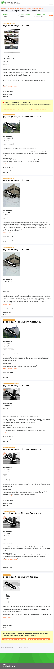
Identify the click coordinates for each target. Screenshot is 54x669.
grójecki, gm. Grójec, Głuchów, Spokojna (20, 577)
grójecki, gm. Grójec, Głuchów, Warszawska (22, 116)
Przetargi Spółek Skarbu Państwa (7, 647)
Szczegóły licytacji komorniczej (10, 86)
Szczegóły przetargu (7, 232)
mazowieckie (23, 8)
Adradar (3, 8)
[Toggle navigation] (51, 3)
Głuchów (41, 8)
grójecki (29, 8)
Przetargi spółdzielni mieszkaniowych (44, 645)
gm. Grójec (35, 8)
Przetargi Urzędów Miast (23, 647)
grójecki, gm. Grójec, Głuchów (16, 25)
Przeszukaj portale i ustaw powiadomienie (12, 109)
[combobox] (10, 16)
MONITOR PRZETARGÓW (12, 8)
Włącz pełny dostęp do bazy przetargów (38, 109)
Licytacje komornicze (5, 645)
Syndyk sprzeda (22, 645)
